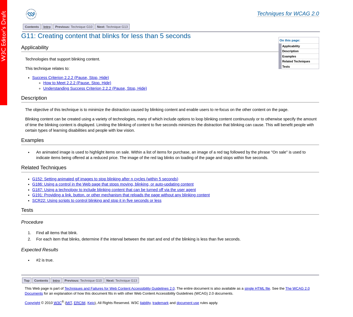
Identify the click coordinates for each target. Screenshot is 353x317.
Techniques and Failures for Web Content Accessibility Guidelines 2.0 (120, 288)
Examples (289, 56)
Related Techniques (296, 61)
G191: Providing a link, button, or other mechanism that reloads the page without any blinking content (121, 195)
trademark (161, 303)
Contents (32, 26)
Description (290, 51)
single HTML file (257, 288)
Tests (286, 66)
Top (27, 280)
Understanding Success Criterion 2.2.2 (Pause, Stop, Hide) (95, 88)
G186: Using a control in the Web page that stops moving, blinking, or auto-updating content (113, 184)
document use (187, 303)
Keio (91, 303)
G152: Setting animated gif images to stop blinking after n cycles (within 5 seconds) (105, 179)
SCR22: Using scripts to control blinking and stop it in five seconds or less (97, 200)
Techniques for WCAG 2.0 (288, 13)
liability (145, 303)
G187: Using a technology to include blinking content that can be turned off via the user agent (114, 189)
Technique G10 (73, 26)
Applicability (291, 46)
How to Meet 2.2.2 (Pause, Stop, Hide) (77, 83)
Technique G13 (112, 26)
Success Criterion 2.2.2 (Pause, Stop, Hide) (70, 77)
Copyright (32, 303)
